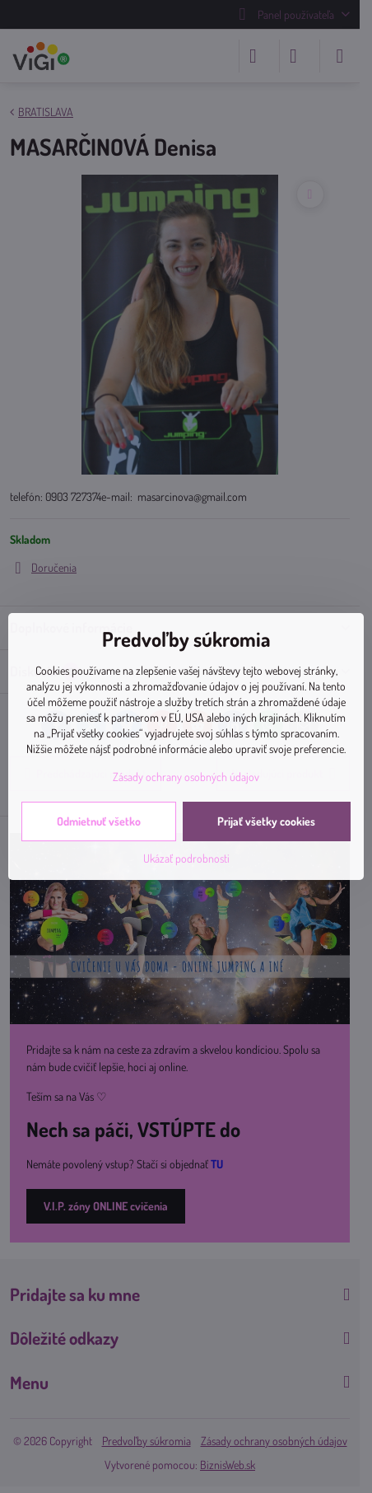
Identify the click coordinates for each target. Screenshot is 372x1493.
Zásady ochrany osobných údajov (186, 777)
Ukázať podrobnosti (186, 858)
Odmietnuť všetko (99, 821)
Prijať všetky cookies (266, 821)
